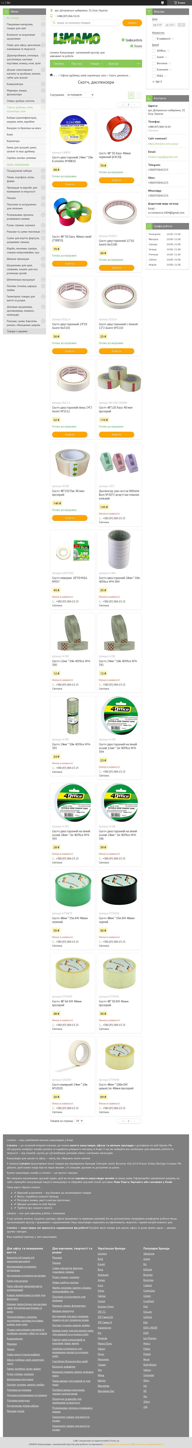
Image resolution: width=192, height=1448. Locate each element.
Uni (145, 1386)
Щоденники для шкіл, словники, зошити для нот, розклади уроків (22, 269)
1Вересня (148, 1253)
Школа (101, 1380)
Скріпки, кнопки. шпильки (21, 158)
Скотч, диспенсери (18, 164)
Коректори (13, 141)
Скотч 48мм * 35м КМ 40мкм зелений (70, 920)
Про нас (77, 63)
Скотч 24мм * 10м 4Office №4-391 (118, 663)
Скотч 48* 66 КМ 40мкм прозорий (67, 1003)
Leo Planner (149, 1338)
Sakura (147, 1370)
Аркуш (101, 1280)
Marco (146, 1343)
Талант (102, 1364)
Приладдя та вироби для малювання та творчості (22, 189)
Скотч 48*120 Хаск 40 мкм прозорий (115, 409)
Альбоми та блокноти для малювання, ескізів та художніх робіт (70, 1352)
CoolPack (148, 1301)
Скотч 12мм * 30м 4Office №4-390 (71, 663)
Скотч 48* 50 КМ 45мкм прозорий (114, 1003)
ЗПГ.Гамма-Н (105, 1322)
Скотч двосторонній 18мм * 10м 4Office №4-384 (119, 579)
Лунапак (102, 1338)
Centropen (149, 1290)
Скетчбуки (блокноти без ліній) (70, 1361)
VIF (145, 1391)
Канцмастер (104, 1327)
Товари (94, 63)
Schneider (148, 1375)
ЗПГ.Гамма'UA (105, 1317)
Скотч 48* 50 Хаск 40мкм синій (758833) (71, 238)
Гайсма (102, 1296)
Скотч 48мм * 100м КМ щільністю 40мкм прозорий (116, 1086)
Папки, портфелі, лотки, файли (20, 179)
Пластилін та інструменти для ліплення (21, 206)
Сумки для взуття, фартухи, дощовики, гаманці (23, 240)
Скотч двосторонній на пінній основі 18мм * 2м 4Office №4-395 (71, 834)
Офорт (101, 1349)
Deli (145, 1306)
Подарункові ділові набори (23, 1405)
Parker (146, 1349)
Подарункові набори (19, 170)
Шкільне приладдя (18, 259)
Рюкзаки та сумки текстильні (23, 231)
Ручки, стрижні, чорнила (21, 225)
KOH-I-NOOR (150, 1327)
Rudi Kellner (150, 1364)
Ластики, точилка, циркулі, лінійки (22, 288)
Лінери (10, 1349)
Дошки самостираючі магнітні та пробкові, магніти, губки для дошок (24, 73)
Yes (145, 1396)
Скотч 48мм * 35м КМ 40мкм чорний (117, 920)
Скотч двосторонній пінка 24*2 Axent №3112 (72, 409)
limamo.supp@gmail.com (163, 157)
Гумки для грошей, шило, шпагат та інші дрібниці (22, 149)
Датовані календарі (18, 1400)
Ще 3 (159, 81)
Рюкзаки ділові (15, 1411)
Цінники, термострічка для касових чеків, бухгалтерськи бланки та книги (27, 1308)
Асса (100, 1285)
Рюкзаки (57, 1257)
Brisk (100, 1259)
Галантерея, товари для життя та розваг (21, 298)
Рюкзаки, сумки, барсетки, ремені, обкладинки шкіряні (23, 323)
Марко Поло (105, 1343)
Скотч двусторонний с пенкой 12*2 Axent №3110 (118, 326)
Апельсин (103, 1274)
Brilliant (147, 1269)
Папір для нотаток (17, 1281)
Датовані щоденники (19, 1390)
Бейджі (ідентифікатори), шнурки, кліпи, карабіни (22, 119)
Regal (146, 1359)
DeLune (147, 1311)
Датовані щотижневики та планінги (27, 1395)
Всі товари (13, 18)
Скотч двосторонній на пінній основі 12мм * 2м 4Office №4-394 (118, 748)
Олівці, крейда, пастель (20, 101)
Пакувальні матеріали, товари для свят (20, 26)
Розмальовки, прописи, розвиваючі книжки (20, 216)
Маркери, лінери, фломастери (17, 92)
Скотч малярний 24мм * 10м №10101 (69, 1086)
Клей (10, 134)
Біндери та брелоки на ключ (24, 128)
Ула (100, 1370)
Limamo (102, 1253)
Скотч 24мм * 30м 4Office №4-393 (71, 746)
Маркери (12, 1344)
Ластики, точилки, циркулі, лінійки (25, 1384)
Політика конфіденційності (148, 1444)
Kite (145, 1322)
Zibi (145, 1407)
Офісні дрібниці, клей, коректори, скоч (20, 109)
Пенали (11, 198)
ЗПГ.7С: (102, 1311)
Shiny (146, 1380)
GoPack (147, 1317)
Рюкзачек (103, 1359)
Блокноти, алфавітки (63, 1366)
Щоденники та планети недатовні (26, 1275)
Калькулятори (15, 84)
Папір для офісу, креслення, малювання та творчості (24, 47)
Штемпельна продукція (21, 279)
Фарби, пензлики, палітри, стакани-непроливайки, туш (23, 250)
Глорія (101, 1301)
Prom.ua (114, 1440)
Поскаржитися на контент (118, 1444)
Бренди (114, 63)
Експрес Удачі (106, 1306)
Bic (145, 1264)
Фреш (101, 1375)
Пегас (101, 1354)
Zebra (146, 1401)
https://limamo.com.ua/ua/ (163, 143)
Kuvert (101, 1264)
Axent (146, 1259)
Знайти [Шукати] (132, 22)
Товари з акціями (17, 331)
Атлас (101, 1290)
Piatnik (147, 1354)
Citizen (147, 1296)
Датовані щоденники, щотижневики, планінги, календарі (20, 310)
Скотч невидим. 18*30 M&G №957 (69, 579)
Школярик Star (106, 1391)
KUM (146, 1333)
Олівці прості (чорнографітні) (23, 1354)
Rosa (100, 1269)
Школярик (103, 1386)
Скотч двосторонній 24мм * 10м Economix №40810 (72, 159)
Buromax (148, 1280)
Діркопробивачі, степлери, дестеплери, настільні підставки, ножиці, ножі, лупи (24, 59)
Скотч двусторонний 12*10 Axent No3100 (116, 242)
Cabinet (147, 1285)
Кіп (99, 1333)
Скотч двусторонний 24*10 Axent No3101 (69, 326)
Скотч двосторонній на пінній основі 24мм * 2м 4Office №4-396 (118, 834)
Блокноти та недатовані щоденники (21, 36)
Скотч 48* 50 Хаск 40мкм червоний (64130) (115, 155)
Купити (69, 184)
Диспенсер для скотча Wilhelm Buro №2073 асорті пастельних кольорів (119, 494)
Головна (59, 63)
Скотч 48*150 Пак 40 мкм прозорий (68, 493)
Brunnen (148, 1274)
